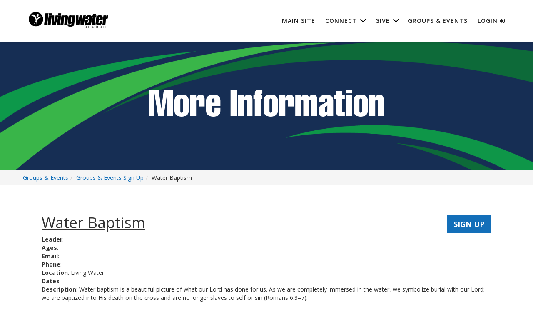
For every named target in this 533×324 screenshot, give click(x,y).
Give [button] (382, 21)
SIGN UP (469, 224)
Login (491, 21)
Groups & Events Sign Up (110, 178)
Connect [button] (341, 21)
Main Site (298, 21)
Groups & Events (438, 21)
